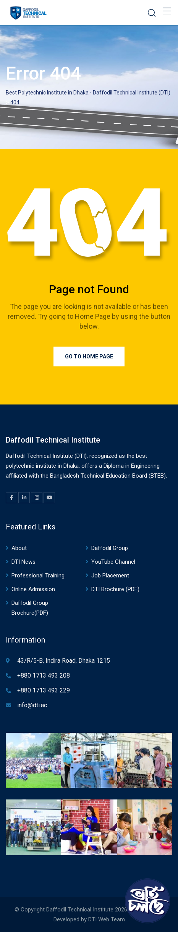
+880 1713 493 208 (43, 675)
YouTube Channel (113, 561)
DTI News (23, 561)
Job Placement (110, 575)
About (19, 548)
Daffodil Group (109, 548)
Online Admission (33, 589)
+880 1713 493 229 (43, 690)
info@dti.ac (32, 705)
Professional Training (38, 575)
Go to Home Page (89, 356)
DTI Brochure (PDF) (115, 589)
